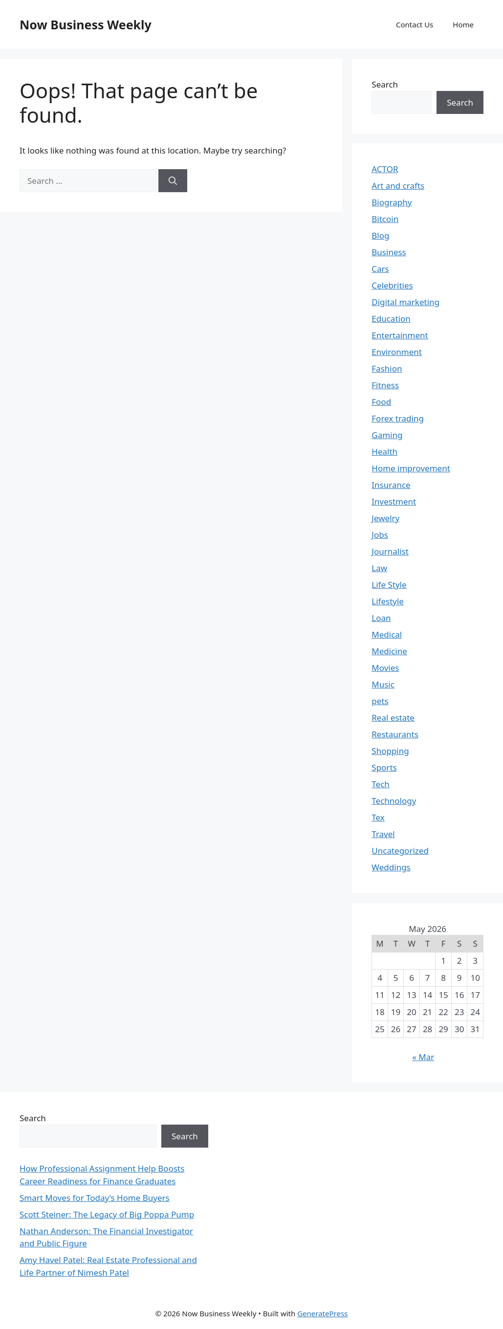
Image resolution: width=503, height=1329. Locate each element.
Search (385, 84)
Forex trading (398, 418)
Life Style (389, 584)
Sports (384, 767)
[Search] (172, 181)
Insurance (391, 484)
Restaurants (395, 734)
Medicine (389, 651)
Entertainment (400, 335)
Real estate (393, 717)
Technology (394, 800)
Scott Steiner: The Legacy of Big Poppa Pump (107, 1214)
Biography (392, 202)
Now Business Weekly (86, 24)
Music (383, 684)
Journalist (390, 551)
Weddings (391, 867)
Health (384, 451)
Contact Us (414, 24)
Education (391, 318)
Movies (385, 667)
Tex (378, 817)
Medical (387, 634)
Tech (381, 784)
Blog (380, 235)
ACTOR (385, 169)
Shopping (390, 750)
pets (380, 701)
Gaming (387, 435)
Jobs (380, 534)
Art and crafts (398, 185)
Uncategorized (400, 850)
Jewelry (385, 518)
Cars (380, 268)
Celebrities (392, 285)
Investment (394, 501)
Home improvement (411, 468)
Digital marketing (405, 302)
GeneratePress (322, 1313)
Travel (383, 834)
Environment (397, 351)
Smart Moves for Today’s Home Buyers (95, 1197)
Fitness (385, 385)
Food (381, 401)
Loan (381, 617)
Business (389, 252)
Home (463, 24)
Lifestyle (388, 601)
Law (379, 568)
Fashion (387, 368)
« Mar (423, 1057)
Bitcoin (385, 218)
